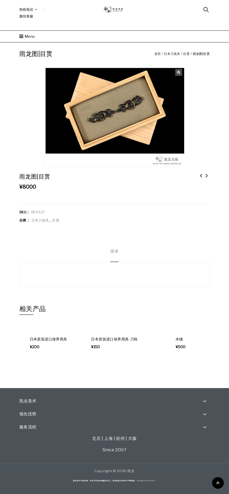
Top (218, 483)
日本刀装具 (172, 54)
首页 (157, 54)
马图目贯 (207, 179)
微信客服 (26, 16)
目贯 (186, 54)
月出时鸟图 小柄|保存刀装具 (201, 179)
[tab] (114, 251)
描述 (114, 251)
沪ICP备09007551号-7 (146, 481)
